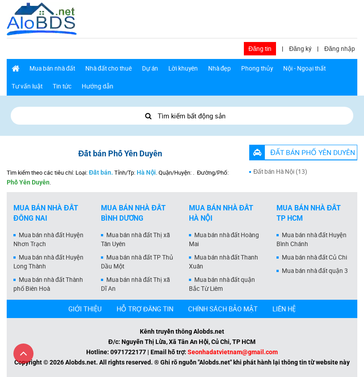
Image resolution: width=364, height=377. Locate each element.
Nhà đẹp (219, 68)
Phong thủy (257, 68)
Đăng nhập (339, 49)
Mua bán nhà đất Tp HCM (308, 213)
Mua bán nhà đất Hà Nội (221, 213)
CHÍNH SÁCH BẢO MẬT (223, 308)
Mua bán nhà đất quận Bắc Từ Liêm (222, 284)
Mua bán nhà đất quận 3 (315, 271)
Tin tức (62, 86)
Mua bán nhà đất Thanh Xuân (224, 261)
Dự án (150, 68)
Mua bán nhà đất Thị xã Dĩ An (135, 284)
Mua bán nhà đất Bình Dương (133, 213)
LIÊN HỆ (284, 308)
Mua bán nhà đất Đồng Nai (45, 213)
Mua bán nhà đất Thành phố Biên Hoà (48, 284)
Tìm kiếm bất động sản (182, 115)
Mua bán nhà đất (52, 68)
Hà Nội (146, 172)
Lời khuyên (183, 68)
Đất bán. (101, 172)
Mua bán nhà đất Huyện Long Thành (48, 261)
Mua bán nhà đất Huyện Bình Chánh (311, 239)
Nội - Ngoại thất (304, 68)
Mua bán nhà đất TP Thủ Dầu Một (137, 261)
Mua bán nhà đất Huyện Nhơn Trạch (48, 239)
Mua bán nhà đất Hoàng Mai (224, 239)
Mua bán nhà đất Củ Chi (314, 257)
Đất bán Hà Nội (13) (280, 172)
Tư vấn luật (27, 86)
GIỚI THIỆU (85, 308)
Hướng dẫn (97, 86)
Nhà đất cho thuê (108, 68)
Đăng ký (300, 49)
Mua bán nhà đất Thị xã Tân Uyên (135, 239)
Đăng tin (260, 49)
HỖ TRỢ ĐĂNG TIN (145, 308)
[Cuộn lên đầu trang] (23, 353)
